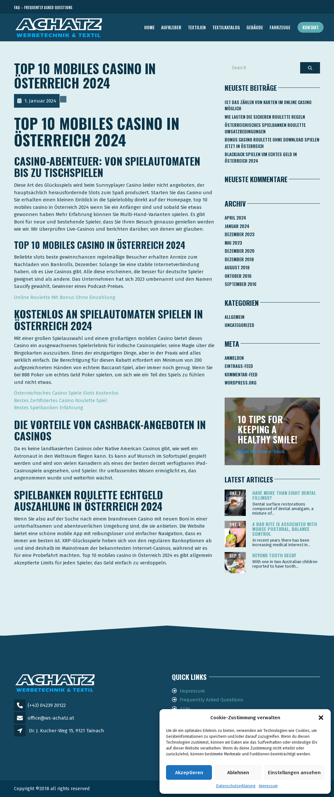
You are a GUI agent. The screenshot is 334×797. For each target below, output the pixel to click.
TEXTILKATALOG (226, 27)
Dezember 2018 (239, 259)
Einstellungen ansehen (294, 773)
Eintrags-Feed (239, 366)
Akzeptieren (189, 773)
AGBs (185, 709)
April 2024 (235, 217)
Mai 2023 (233, 242)
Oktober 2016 (238, 276)
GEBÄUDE (254, 27)
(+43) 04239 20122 (47, 705)
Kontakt (310, 27)
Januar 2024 (237, 226)
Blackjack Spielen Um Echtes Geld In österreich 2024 (261, 157)
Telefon (290, 7)
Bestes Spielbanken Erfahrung (48, 408)
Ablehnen (238, 773)
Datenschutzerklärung (236, 786)
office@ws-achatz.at (51, 718)
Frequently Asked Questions (211, 700)
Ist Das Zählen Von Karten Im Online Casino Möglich (268, 105)
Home (149, 27)
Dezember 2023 (239, 234)
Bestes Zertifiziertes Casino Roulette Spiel (60, 400)
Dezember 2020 (240, 251)
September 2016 (241, 284)
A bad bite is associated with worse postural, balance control (284, 528)
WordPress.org (241, 382)
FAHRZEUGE (280, 27)
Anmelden (234, 358)
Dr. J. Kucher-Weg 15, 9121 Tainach (66, 731)
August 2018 (237, 267)
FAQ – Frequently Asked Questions (43, 7)
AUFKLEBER (171, 27)
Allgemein (234, 317)
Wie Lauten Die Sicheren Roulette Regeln (265, 117)
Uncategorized (239, 325)
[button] (321, 717)
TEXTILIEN (197, 27)
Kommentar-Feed (241, 374)
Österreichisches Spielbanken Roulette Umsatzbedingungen (265, 128)
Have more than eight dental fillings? (284, 495)
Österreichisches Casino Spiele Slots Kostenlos (66, 393)
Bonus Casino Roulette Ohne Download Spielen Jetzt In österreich (272, 142)
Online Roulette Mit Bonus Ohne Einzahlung (64, 297)
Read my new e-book (261, 451)
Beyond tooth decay (274, 555)
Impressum (268, 786)
